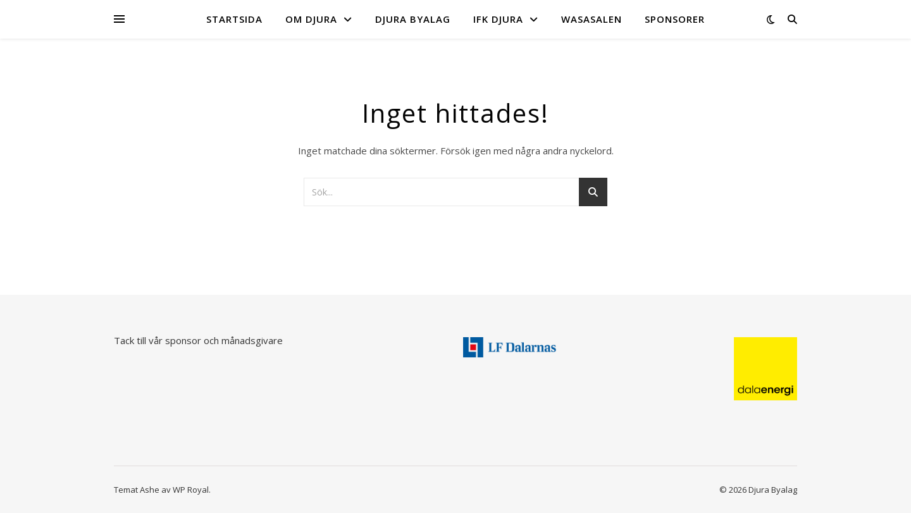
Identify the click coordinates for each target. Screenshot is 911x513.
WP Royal (191, 489)
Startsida (234, 19)
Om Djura (311, 19)
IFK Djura (498, 19)
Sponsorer (675, 19)
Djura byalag (412, 19)
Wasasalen (591, 19)
